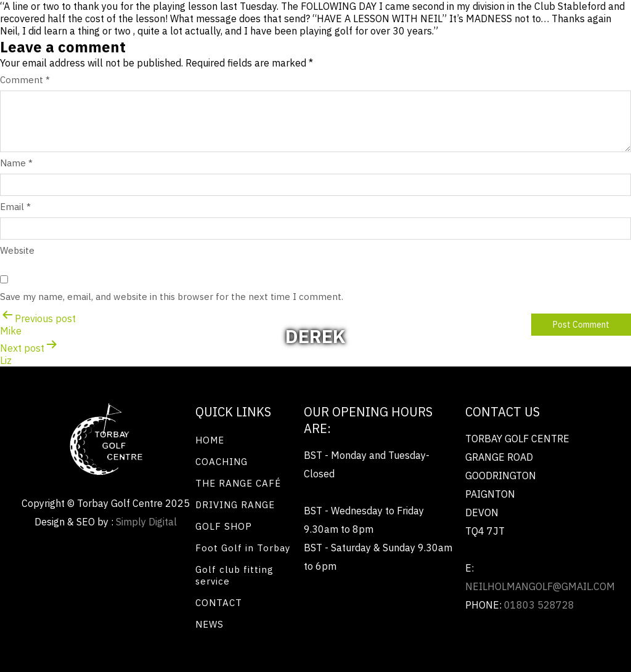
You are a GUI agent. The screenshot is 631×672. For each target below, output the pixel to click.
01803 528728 (539, 605)
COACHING (221, 462)
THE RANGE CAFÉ (238, 483)
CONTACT (218, 603)
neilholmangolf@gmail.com (540, 586)
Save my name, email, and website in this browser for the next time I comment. (171, 296)
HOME (209, 440)
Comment (25, 80)
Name (16, 163)
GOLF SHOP (223, 526)
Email (15, 207)
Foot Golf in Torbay (242, 548)
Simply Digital (146, 522)
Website (17, 250)
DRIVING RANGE (235, 505)
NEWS (209, 624)
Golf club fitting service (234, 575)
